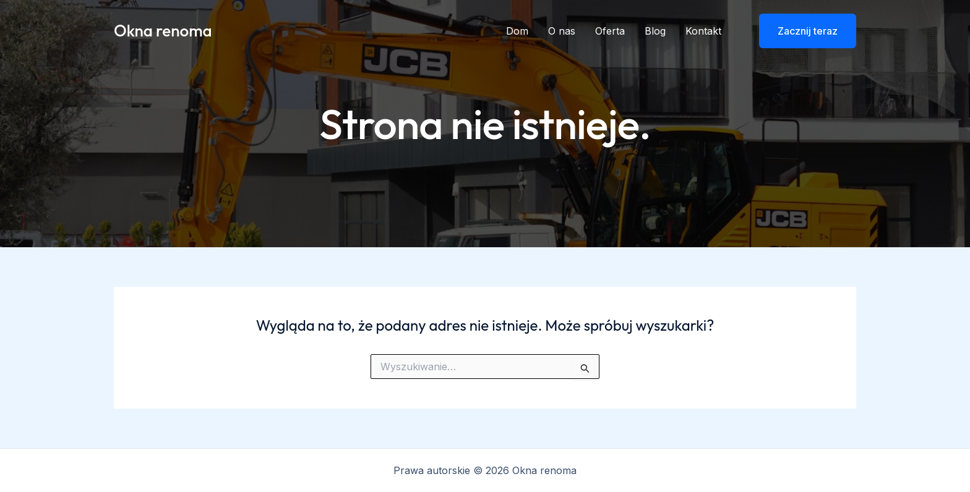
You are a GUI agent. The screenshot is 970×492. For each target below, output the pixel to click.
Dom (517, 31)
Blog (655, 31)
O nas (561, 31)
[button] (800, 31)
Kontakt (703, 31)
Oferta (610, 31)
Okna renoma (163, 30)
